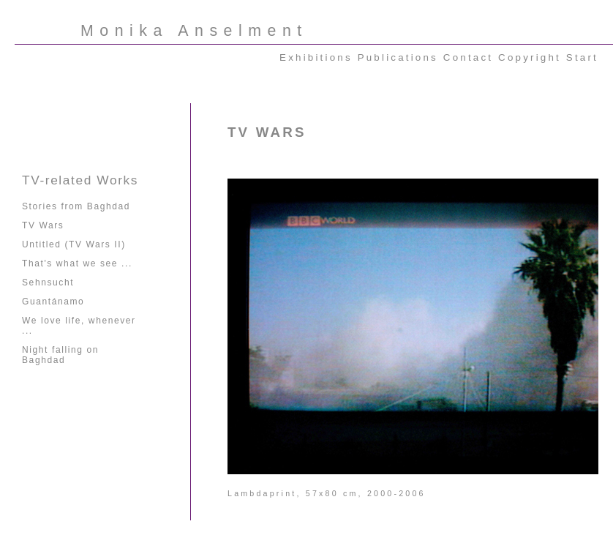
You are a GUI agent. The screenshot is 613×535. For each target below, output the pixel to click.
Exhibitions (316, 57)
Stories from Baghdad (76, 206)
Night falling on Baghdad (60, 355)
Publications (398, 57)
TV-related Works (80, 180)
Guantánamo (53, 301)
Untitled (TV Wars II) (74, 244)
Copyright (529, 57)
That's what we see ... (77, 263)
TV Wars (43, 225)
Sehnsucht (48, 282)
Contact (468, 57)
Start (582, 57)
